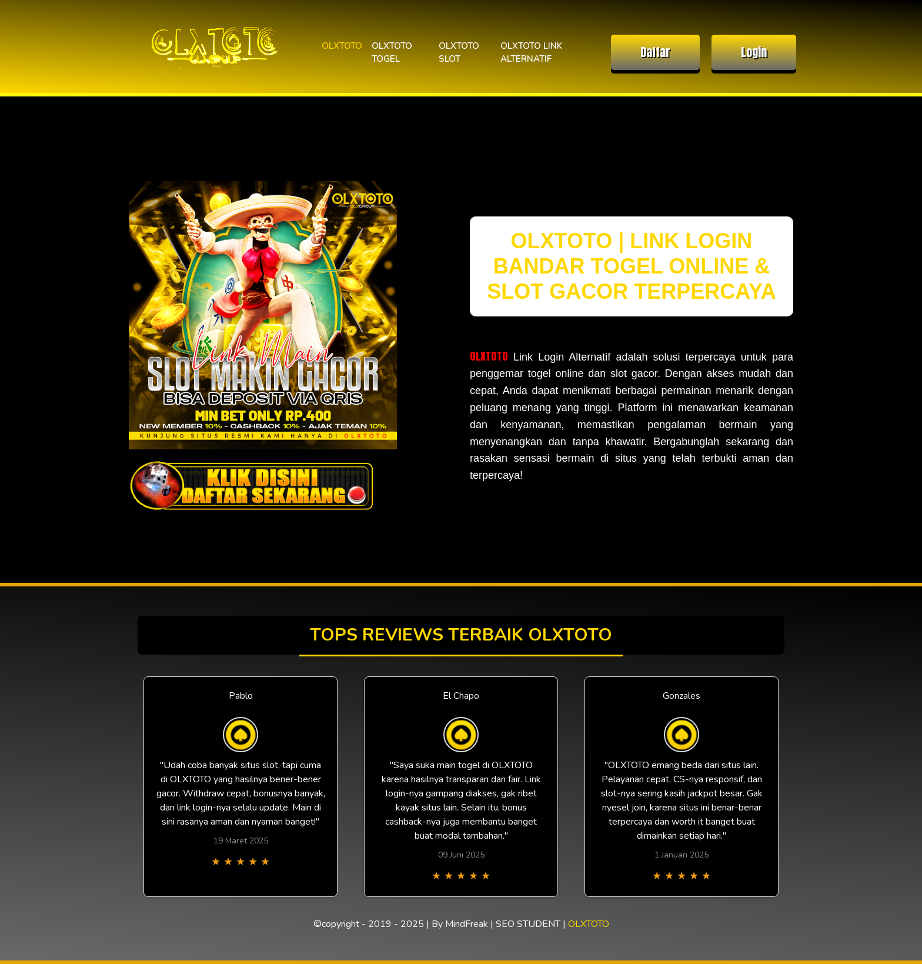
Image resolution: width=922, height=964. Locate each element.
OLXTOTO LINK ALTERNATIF (531, 52)
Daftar (655, 52)
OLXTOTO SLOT (459, 52)
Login (754, 52)
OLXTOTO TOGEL (392, 52)
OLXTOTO (342, 46)
